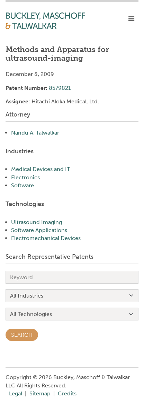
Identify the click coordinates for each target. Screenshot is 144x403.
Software (22, 185)
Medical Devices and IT (40, 169)
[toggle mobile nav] (131, 19)
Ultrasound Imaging (36, 222)
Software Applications (39, 230)
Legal (15, 393)
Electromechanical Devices (46, 238)
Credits (67, 393)
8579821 (60, 88)
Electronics (25, 177)
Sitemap (40, 393)
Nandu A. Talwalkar (35, 132)
